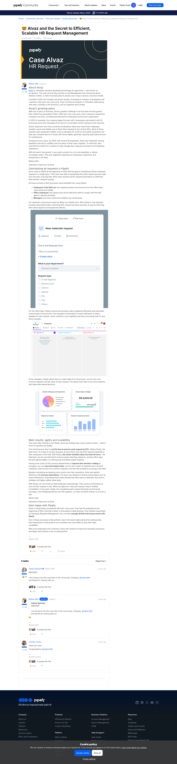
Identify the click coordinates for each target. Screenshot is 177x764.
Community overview (34, 19)
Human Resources (69, 19)
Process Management (101, 719)
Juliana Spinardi (35, 569)
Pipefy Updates (91, 5)
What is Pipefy (61, 737)
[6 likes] (40, 629)
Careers (22, 723)
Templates (132, 723)
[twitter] (147, 703)
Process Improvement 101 (138, 740)
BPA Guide (132, 737)
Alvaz (31, 90)
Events (113, 5)
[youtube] (152, 703)
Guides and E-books (136, 726)
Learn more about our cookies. (134, 747)
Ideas (103, 5)
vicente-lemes (35, 642)
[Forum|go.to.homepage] (30, 5)
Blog (130, 719)
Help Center (96, 737)
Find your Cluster (53, 19)
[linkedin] (137, 703)
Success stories (25, 733)
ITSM (94, 726)
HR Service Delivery (63, 719)
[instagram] (157, 703)
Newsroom (23, 730)
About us (22, 719)
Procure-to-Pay (61, 723)
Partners (22, 726)
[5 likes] (40, 546)
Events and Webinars (136, 730)
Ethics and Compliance (28, 737)
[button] (155, 5)
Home (21, 19)
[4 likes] (40, 587)
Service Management (100, 723)
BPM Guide (132, 733)
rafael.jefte (34, 84)
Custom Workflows (63, 726)
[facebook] (142, 703)
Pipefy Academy (126, 5)
